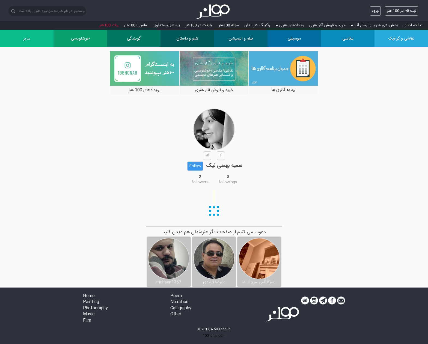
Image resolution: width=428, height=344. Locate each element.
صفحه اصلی (413, 25)
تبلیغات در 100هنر (199, 25)
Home (89, 296)
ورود (375, 11)
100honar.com (214, 335)
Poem (176, 296)
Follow (195, 166)
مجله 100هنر (229, 25)
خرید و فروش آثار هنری (327, 25)
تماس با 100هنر (136, 25)
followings (228, 182)
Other (175, 314)
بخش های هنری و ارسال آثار (374, 25)
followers (200, 182)
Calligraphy (180, 308)
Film (87, 321)
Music (88, 314)
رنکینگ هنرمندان (257, 25)
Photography (95, 308)
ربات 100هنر (108, 25)
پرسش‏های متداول (167, 25)
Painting (91, 302)
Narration (179, 302)
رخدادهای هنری (290, 25)
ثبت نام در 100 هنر (401, 11)
